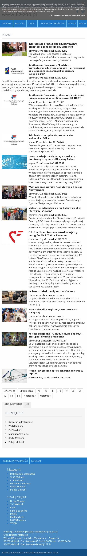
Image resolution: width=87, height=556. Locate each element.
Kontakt (36, 460)
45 (39, 390)
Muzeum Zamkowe (19, 433)
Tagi (27, 403)
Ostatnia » (45, 395)
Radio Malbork (16, 437)
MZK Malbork (17, 516)
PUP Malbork (15, 429)
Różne (72, 23)
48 (59, 390)
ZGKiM (13, 523)
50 (73, 390)
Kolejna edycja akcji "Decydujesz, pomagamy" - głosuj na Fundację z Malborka (56, 335)
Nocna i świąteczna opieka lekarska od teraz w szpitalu (56, 372)
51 (80, 390)
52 (5, 395)
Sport (32, 23)
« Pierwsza (9, 390)
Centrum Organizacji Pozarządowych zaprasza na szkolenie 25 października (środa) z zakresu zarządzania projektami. (55, 148)
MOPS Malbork (18, 520)
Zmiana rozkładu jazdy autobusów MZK (52, 291)
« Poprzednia (26, 390)
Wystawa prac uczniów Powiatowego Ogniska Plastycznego (55, 188)
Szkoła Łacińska (18, 510)
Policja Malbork (17, 442)
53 (11, 395)
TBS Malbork (16, 504)
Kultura (20, 23)
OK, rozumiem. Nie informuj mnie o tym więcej (67, 15)
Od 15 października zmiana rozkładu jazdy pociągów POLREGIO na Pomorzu (53, 234)
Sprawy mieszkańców (52, 23)
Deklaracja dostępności (21, 421)
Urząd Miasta (17, 501)
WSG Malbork (16, 425)
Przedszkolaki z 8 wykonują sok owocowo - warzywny (53, 311)
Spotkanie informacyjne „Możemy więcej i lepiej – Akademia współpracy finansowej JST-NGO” (56, 96)
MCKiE (13, 513)
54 (18, 395)
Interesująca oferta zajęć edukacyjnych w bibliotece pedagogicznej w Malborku (53, 45)
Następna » (30, 395)
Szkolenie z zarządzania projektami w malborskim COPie (51, 137)
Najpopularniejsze (12, 403)
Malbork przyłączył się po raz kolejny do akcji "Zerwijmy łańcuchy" (55, 209)
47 (53, 390)
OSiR (12, 507)
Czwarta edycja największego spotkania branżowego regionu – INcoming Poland (52, 158)
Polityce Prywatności (46, 11)
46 (46, 390)
